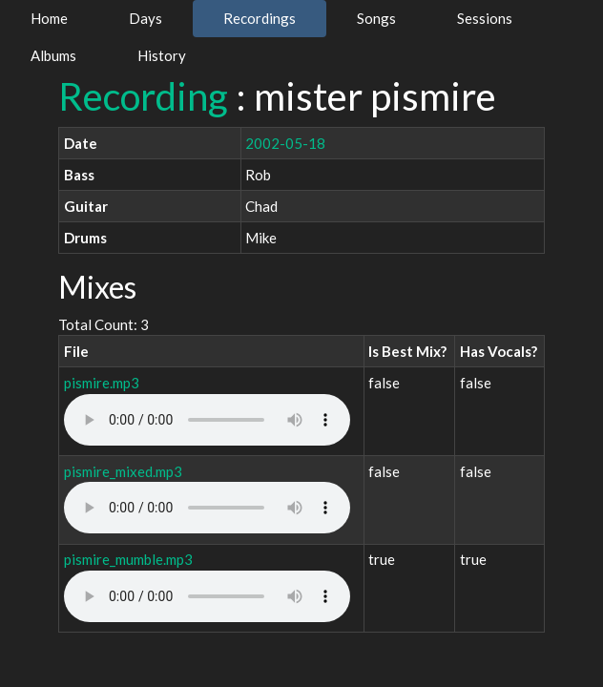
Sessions (484, 18)
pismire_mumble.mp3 (128, 559)
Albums (53, 55)
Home (49, 18)
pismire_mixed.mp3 (123, 471)
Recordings (259, 18)
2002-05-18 (285, 143)
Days (145, 18)
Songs (376, 18)
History (161, 55)
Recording (143, 96)
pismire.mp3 (101, 382)
